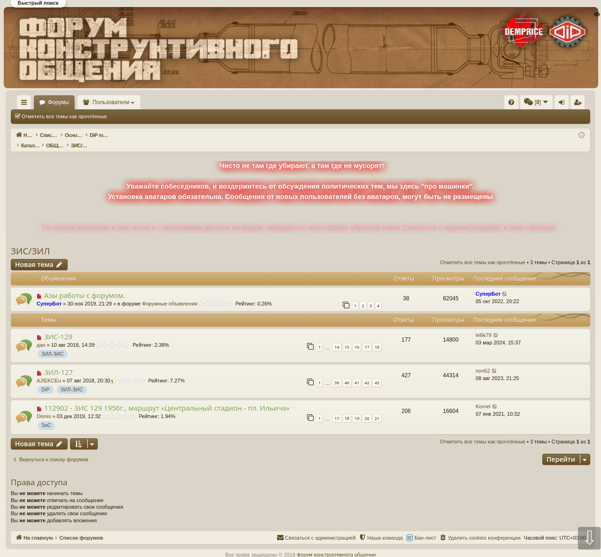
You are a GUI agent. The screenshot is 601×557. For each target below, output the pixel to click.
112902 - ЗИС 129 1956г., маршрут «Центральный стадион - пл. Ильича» (167, 398)
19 (356, 408)
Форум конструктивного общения (336, 545)
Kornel (483, 396)
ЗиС (46, 415)
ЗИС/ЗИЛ (30, 241)
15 (347, 337)
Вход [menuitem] (496, 104)
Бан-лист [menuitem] (425, 528)
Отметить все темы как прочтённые (64, 116)
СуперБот (49, 294)
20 (366, 408)
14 (336, 337)
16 (356, 337)
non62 (483, 361)
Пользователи (138, 102)
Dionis (44, 406)
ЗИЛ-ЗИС (52, 344)
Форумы (85, 102)
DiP (45, 379)
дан (41, 335)
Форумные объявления (170, 294)
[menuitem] (370, 102)
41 (356, 373)
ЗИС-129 (58, 326)
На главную (38, 102)
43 (377, 373)
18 (377, 337)
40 (347, 373)
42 (366, 373)
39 (336, 373)
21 (377, 408)
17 (366, 337)
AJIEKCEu (49, 371)
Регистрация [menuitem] (512, 104)
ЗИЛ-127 (58, 362)
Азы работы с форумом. (84, 285)
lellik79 (484, 325)
